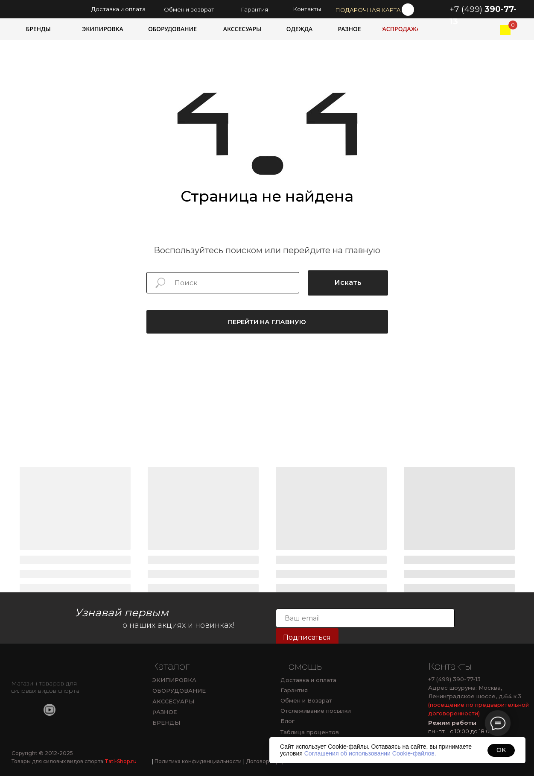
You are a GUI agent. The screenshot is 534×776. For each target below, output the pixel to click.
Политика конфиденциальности (197, 761)
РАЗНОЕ (164, 712)
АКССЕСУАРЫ (173, 701)
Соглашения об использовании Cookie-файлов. (370, 753)
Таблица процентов (309, 732)
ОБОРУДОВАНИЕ (179, 690)
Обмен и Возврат (306, 700)
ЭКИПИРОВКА (174, 679)
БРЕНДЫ (166, 722)
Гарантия (294, 690)
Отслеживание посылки (315, 710)
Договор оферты (267, 761)
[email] (365, 618)
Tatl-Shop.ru (121, 761)
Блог (287, 720)
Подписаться (307, 637)
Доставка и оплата (308, 679)
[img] (505, 30)
